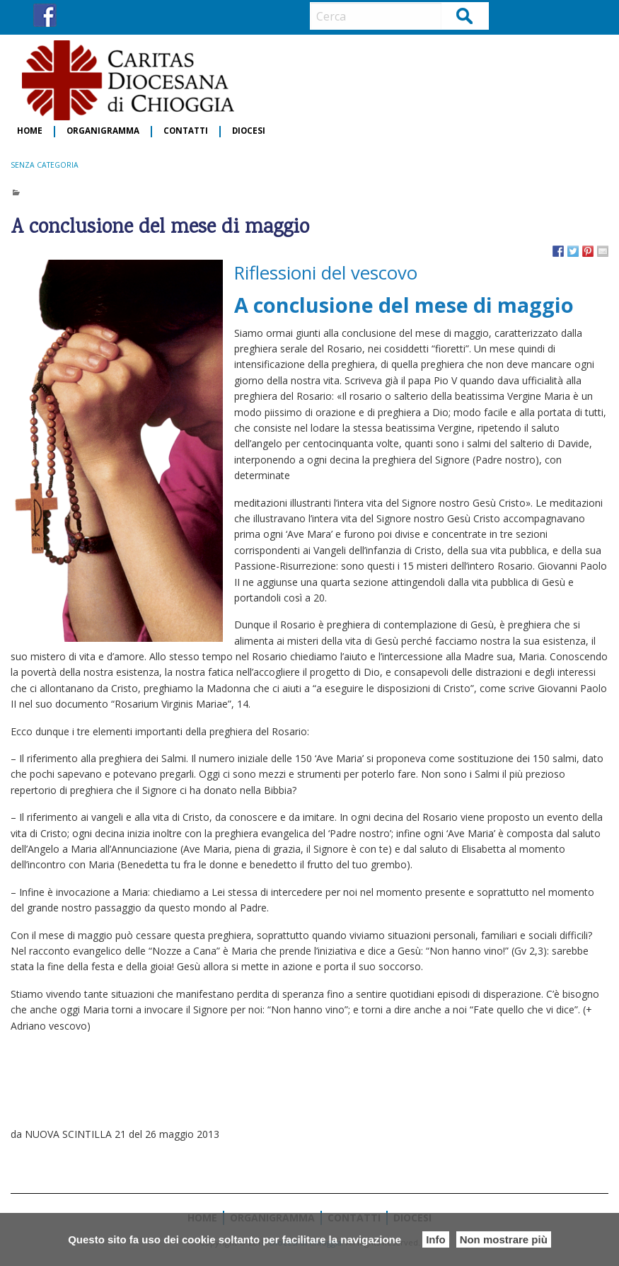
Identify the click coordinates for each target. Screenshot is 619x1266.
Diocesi (248, 131)
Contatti (185, 131)
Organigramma (102, 131)
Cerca (465, 15)
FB (45, 15)
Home (29, 131)
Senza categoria (45, 165)
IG (71, 15)
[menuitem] (30, 131)
